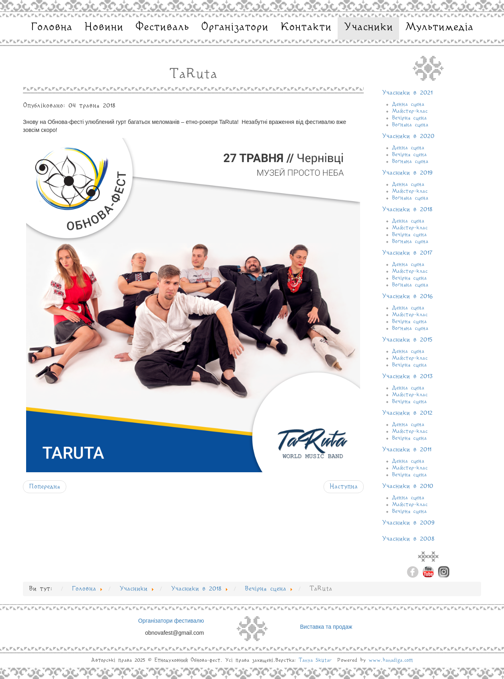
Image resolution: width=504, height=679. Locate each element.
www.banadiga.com (391, 660)
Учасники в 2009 (408, 523)
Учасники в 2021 (407, 93)
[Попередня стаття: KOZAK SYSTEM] (44, 486)
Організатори (234, 27)
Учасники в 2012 (407, 413)
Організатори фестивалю (171, 620)
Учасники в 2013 (407, 376)
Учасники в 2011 (406, 450)
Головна (51, 27)
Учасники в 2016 (407, 296)
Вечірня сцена (409, 117)
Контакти (306, 27)
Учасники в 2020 (408, 136)
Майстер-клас (410, 111)
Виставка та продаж (326, 626)
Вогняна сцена (410, 124)
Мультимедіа (439, 27)
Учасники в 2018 (407, 209)
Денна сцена (408, 104)
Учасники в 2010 (407, 486)
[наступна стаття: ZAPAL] (344, 486)
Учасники (368, 27)
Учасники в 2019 (407, 173)
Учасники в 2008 (408, 539)
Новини (103, 27)
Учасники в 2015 (407, 340)
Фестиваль (162, 27)
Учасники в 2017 (407, 253)
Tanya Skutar (315, 660)
